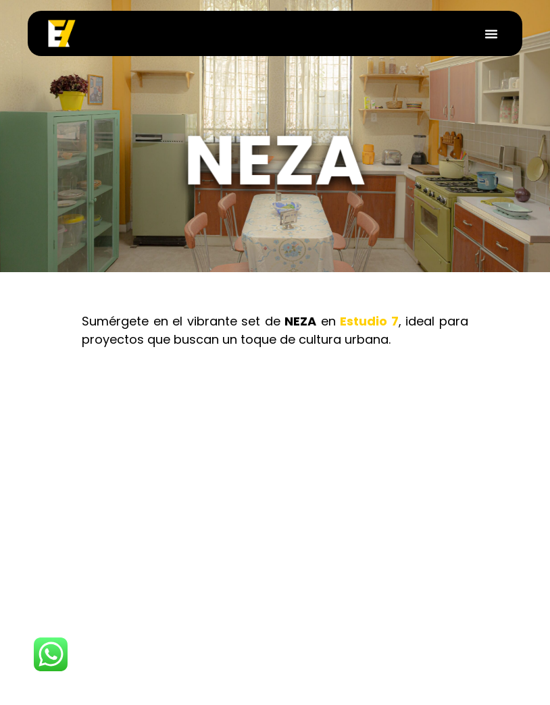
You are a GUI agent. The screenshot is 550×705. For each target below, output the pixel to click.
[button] (491, 34)
